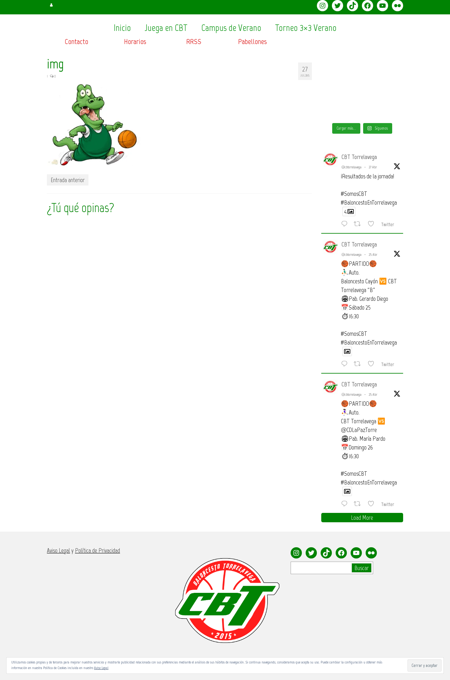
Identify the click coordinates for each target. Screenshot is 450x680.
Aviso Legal (101, 668)
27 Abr (373, 167)
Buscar (361, 568)
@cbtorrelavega (352, 167)
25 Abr (373, 254)
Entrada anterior (68, 180)
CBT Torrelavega (359, 157)
